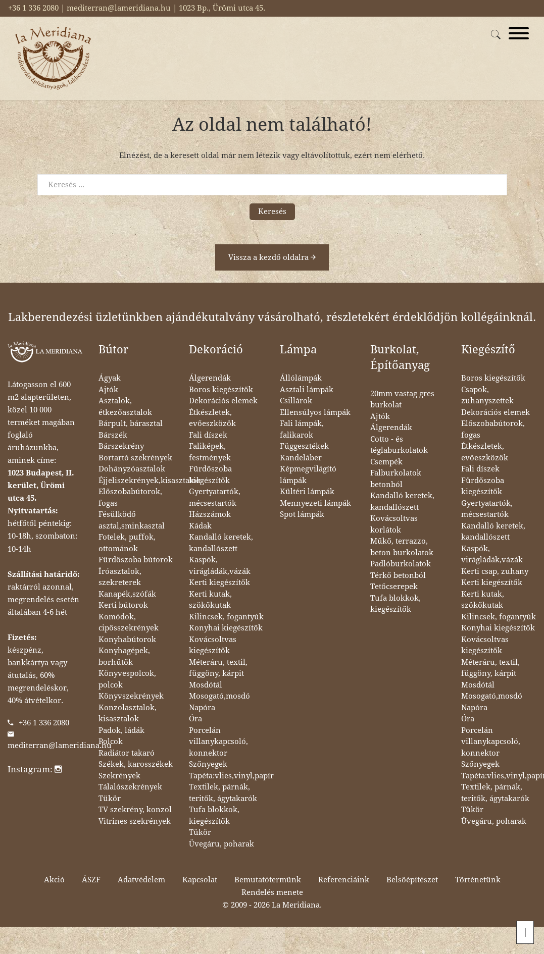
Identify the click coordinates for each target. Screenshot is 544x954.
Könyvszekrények (131, 696)
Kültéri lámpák (307, 491)
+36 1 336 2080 (44, 722)
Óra (195, 718)
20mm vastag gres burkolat (402, 399)
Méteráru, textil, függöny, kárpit (218, 668)
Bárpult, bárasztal (130, 423)
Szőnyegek (208, 764)
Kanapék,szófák (127, 594)
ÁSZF (91, 879)
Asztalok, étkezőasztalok (125, 406)
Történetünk (478, 879)
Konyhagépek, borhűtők (124, 656)
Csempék (386, 461)
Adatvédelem (141, 879)
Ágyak (109, 378)
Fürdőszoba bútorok (135, 559)
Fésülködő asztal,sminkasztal (131, 520)
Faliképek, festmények (210, 452)
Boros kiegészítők (221, 389)
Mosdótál (205, 685)
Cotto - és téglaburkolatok (399, 445)
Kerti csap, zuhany (494, 571)
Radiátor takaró (126, 753)
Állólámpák (301, 378)
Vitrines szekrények (134, 821)
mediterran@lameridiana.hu (60, 745)
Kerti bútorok (123, 605)
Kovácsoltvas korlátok (394, 524)
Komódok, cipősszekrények (128, 622)
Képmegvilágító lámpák (308, 474)
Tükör (109, 798)
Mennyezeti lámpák (315, 503)
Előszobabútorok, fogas (130, 497)
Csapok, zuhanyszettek (487, 395)
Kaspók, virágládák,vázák (220, 565)
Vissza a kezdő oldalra (272, 257)
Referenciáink (343, 879)
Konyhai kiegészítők (226, 627)
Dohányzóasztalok (131, 468)
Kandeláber (301, 457)
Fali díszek (208, 435)
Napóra (202, 707)
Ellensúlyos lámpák (315, 412)
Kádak (200, 526)
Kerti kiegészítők (219, 582)
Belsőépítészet (412, 879)
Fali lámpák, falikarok (302, 429)
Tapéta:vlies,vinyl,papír (231, 775)
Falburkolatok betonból (395, 478)
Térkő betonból (398, 575)
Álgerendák (210, 378)
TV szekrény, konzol (135, 809)
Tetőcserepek (394, 586)
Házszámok (210, 514)
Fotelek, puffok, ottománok (127, 543)
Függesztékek (304, 446)
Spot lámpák (302, 514)
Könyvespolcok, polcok (127, 679)
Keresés (272, 211)
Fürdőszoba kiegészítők (210, 474)
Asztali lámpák (306, 389)
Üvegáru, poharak (221, 844)
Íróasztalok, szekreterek (119, 577)
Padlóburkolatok (400, 563)
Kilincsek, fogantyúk (226, 616)
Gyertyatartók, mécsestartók (214, 497)
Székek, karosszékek (135, 764)
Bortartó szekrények (135, 457)
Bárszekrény (121, 446)
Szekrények (119, 775)
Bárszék (112, 435)
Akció (54, 879)
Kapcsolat (199, 879)
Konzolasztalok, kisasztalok (127, 713)
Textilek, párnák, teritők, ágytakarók (223, 792)
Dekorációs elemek (223, 400)
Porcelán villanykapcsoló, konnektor (218, 742)
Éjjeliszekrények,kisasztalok (149, 480)
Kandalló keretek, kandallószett (221, 543)
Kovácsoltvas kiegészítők (212, 645)
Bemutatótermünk (267, 879)
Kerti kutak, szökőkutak (210, 600)
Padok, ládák (121, 730)
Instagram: (35, 769)
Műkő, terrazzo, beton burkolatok (401, 547)
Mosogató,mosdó (219, 696)
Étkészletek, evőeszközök (212, 418)
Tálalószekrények (130, 786)
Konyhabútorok (127, 639)
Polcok (110, 741)
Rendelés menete (272, 892)
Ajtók (108, 389)
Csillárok (296, 400)
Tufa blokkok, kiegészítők (214, 815)
